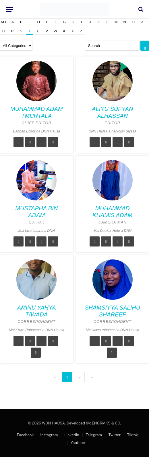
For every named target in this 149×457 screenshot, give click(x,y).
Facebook (25, 435)
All (4, 22)
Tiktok (132, 435)
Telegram (94, 435)
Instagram (49, 435)
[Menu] (9, 9)
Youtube (78, 443)
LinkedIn (71, 435)
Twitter (115, 435)
